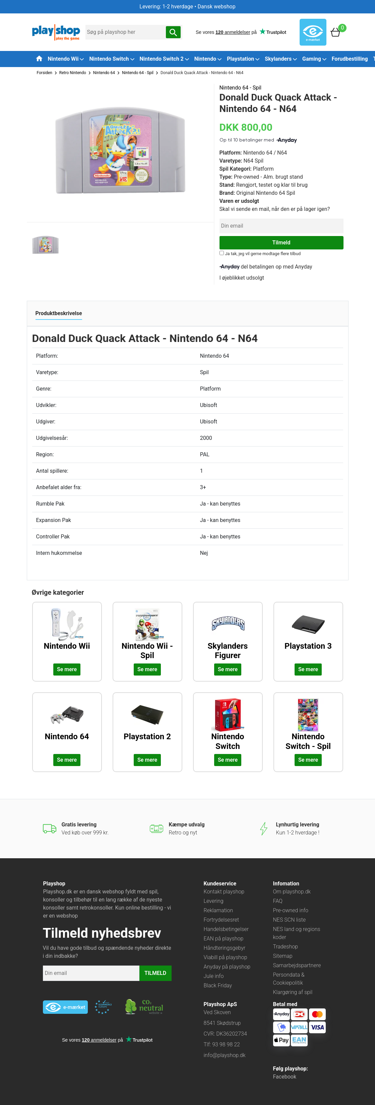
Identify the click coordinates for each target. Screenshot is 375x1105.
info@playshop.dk (225, 1055)
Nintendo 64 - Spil (137, 72)
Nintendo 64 (104, 72)
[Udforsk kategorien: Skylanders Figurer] (228, 634)
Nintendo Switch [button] (111, 59)
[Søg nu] (173, 32)
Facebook (284, 1076)
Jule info (214, 976)
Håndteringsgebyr (225, 948)
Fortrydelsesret (221, 920)
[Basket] (335, 31)
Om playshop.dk (292, 891)
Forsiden (44, 72)
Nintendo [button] (208, 59)
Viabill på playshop (225, 957)
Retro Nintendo (72, 72)
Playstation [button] (243, 59)
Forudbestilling (350, 59)
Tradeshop (285, 946)
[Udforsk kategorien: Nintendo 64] (67, 724)
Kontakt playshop (224, 891)
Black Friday (218, 985)
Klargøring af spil (293, 992)
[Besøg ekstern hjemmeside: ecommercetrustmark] (103, 1007)
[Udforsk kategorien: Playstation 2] (147, 724)
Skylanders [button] (281, 59)
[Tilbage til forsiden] (39, 58)
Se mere (67, 669)
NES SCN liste (289, 920)
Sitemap (283, 956)
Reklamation (218, 910)
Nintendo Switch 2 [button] (164, 59)
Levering (214, 901)
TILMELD (155, 973)
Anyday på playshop (227, 967)
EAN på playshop (224, 938)
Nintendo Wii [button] (66, 59)
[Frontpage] (56, 31)
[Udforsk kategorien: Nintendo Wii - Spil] (147, 634)
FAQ (278, 901)
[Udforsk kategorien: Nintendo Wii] (67, 634)
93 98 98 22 (226, 1044)
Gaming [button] (314, 59)
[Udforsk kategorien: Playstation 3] (308, 634)
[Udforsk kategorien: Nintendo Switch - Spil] (308, 724)
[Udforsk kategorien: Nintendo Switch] (228, 724)
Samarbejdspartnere (297, 965)
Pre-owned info (290, 910)
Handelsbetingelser (226, 929)
